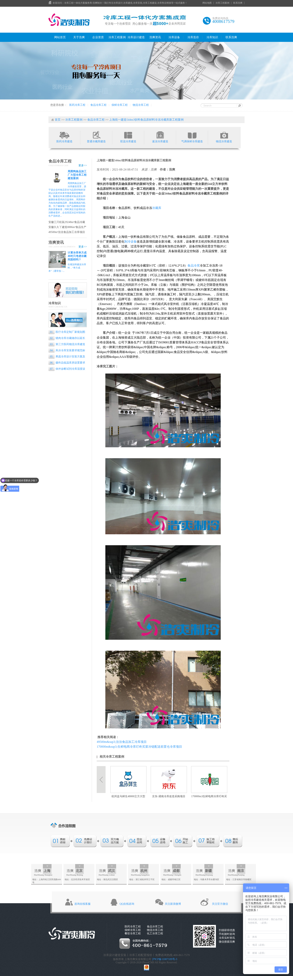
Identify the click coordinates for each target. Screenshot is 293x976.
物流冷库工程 (141, 105)
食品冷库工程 (98, 105)
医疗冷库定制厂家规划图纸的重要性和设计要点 (66, 332)
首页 (58, 119)
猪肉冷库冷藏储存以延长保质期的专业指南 (66, 338)
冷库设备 (174, 37)
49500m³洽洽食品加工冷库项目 (66, 232)
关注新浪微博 (173, 903)
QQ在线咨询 (127, 903)
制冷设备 (130, 241)
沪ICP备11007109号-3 (164, 959)
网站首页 (60, 37)
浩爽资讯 (155, 37)
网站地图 (207, 3)
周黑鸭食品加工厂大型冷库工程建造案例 (77, 175)
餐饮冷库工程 (133, 933)
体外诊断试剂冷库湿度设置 (66, 369)
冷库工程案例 (222, 3)
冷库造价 (193, 37)
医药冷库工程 (77, 105)
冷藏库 (156, 208)
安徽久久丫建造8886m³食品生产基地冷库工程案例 (67, 227)
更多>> (82, 165)
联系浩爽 (237, 3)
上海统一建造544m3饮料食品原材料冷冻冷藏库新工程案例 (146, 119)
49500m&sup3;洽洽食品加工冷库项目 (122, 741)
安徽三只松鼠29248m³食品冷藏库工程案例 (66, 222)
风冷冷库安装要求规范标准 (66, 351)
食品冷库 (193, 265)
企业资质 (98, 37)
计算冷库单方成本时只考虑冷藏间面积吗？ (77, 256)
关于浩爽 (79, 37)
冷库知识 (212, 37)
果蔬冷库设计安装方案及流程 (66, 357)
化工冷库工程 (155, 933)
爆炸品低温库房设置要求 (67, 362)
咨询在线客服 (82, 903)
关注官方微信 (220, 903)
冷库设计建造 (136, 37)
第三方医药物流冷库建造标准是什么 (66, 344)
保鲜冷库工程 (120, 105)
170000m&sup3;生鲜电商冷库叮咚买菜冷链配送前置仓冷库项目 (139, 746)
